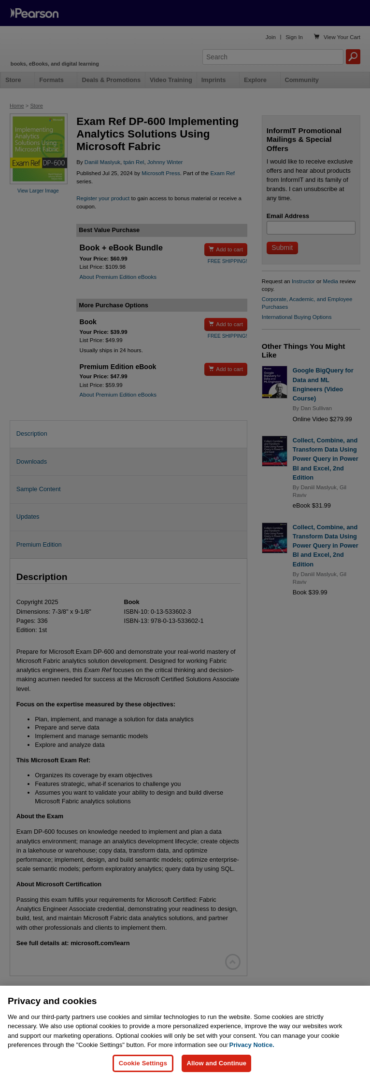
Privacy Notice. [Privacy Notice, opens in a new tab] (251, 1054)
